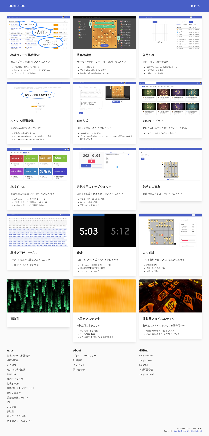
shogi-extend (146, 355)
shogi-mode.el (146, 374)
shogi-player (145, 360)
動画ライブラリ (15, 379)
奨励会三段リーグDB (17, 397)
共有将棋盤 (13, 360)
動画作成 (11, 374)
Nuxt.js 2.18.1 (196, 431)
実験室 (10, 411)
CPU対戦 (11, 406)
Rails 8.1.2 (187, 431)
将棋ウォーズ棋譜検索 (18, 355)
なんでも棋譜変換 (16, 369)
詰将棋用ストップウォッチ (21, 388)
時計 (9, 402)
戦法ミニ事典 (14, 392)
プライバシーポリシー (84, 355)
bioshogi (143, 365)
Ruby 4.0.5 (178, 431)
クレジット (79, 365)
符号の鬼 (11, 365)
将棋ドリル (13, 383)
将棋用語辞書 (146, 369)
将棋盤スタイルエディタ (20, 420)
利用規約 (77, 360)
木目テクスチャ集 (16, 416)
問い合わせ (79, 369)
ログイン (195, 6)
